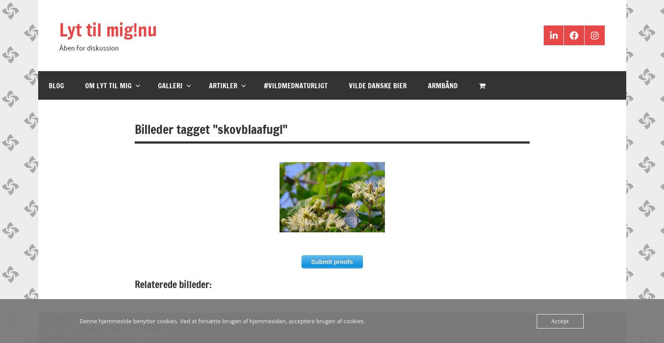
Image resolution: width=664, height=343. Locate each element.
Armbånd (443, 85)
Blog (56, 85)
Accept (560, 321)
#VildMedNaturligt (296, 85)
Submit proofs (332, 261)
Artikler (227, 85)
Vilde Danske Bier (378, 85)
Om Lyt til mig (112, 85)
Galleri (174, 85)
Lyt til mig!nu (108, 29)
